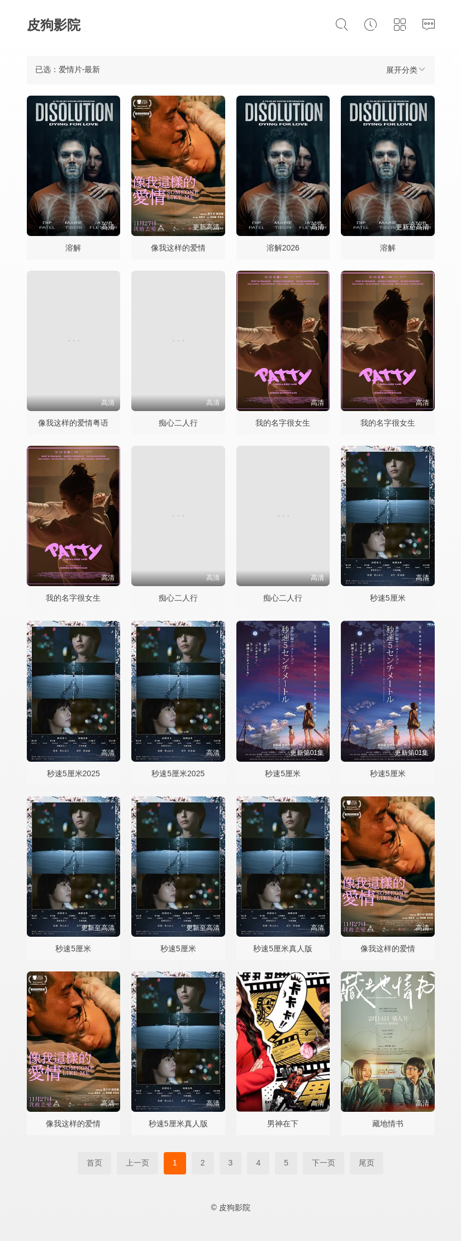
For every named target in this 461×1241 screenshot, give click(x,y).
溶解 (73, 247)
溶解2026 (283, 247)
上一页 (137, 1162)
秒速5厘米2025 (73, 773)
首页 (94, 1162)
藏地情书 (387, 1123)
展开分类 (406, 69)
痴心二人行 (178, 422)
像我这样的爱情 (178, 247)
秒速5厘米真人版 (282, 948)
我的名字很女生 (282, 422)
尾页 (366, 1162)
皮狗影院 (53, 24)
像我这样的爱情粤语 (73, 422)
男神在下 (282, 1123)
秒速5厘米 (388, 597)
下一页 (323, 1162)
